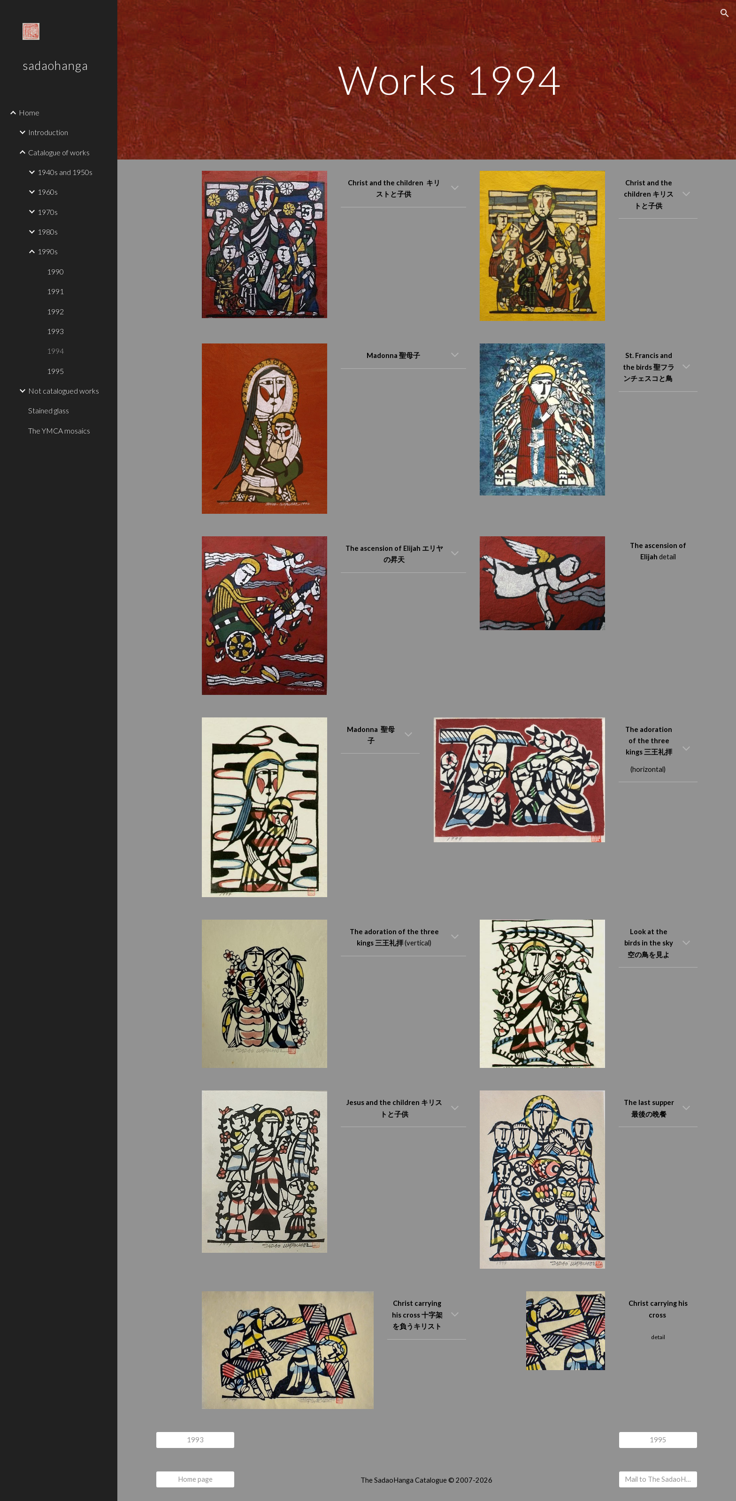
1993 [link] (55, 331)
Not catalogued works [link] (63, 390)
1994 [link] (55, 350)
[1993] (195, 1440)
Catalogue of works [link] (59, 152)
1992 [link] (55, 311)
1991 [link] (55, 291)
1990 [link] (55, 271)
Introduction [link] (48, 132)
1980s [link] (48, 231)
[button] (724, 13)
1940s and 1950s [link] (65, 172)
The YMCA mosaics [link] (59, 430)
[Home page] (195, 1479)
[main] (449, 79)
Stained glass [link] (48, 410)
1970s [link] (48, 211)
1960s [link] (48, 191)
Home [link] (29, 112)
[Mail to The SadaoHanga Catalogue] (658, 1479)
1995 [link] (55, 370)
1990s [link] (48, 251)
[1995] (658, 1440)
